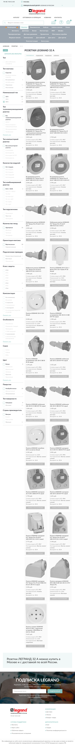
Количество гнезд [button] (10, 224)
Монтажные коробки (59, 34)
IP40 (7, 278)
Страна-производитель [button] (12, 410)
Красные (8, 374)
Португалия (9, 419)
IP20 (7, 270)
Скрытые (8, 72)
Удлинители (44, 34)
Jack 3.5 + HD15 (10, 191)
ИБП (53, 31)
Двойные (8, 230)
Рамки (68, 27)
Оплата (48, 714)
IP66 (7, 288)
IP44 (7, 283)
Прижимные (9, 261)
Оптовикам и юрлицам (32, 17)
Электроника (28, 37)
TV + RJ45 (9, 202)
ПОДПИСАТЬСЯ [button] (55, 691)
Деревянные (9, 369)
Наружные (9, 85)
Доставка (49, 712)
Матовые (8, 405)
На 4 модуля (9, 172)
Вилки (34, 31)
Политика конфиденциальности (56, 730)
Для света (51, 37)
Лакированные (10, 393)
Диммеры (25, 31)
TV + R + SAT (9, 199)
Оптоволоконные (11, 129)
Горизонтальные (11, 247)
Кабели (45, 27)
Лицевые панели (14, 37)
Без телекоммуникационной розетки (13, 117)
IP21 (7, 273)
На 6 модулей (10, 174)
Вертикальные (10, 244)
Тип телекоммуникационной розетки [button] (13, 109)
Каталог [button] (16, 17)
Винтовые (9, 258)
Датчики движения (30, 34)
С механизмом (10, 305)
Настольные (9, 87)
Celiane (8, 352)
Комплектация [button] (9, 293)
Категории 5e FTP (11, 155)
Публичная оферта (17, 730)
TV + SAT (8, 204)
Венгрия (8, 414)
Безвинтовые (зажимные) (13, 256)
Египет (8, 417)
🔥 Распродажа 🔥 (11, 27)
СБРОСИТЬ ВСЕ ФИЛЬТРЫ (13, 54)
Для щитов (62, 37)
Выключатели (35, 27)
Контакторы (44, 31)
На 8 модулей (10, 177)
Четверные (9, 235)
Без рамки (9, 300)
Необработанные (11, 388)
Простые (8, 216)
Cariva (7, 350)
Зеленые (8, 372)
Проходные (9, 218)
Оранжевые (9, 377)
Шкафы (60, 31)
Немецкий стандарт (12, 326)
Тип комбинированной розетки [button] (12, 184)
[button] (61, 22)
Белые (8, 364)
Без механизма (10, 297)
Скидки (48, 727)
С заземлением (10, 334)
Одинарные (9, 227)
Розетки (24, 27)
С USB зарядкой (10, 331)
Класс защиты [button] (9, 266)
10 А (7, 99)
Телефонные (9, 132)
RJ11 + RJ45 (9, 189)
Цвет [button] (5, 360)
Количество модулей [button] (11, 163)
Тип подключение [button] (10, 209)
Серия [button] (5, 346)
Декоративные (10, 391)
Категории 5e (10, 153)
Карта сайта (15, 727)
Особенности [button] (8, 320)
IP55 (7, 285)
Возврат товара (51, 717)
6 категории (9, 150)
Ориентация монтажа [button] (12, 240)
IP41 (7, 280)
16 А (7, 96)
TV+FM (8, 194)
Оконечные (9, 213)
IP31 (7, 275)
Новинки (47, 17)
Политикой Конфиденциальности (47, 695)
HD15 (7, 122)
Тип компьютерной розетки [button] (10, 140)
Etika (7, 355)
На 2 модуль (9, 169)
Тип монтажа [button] (8, 69)
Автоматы (15, 31)
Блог (47, 725)
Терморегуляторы (14, 34)
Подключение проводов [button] (13, 252)
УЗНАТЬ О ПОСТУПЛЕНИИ (35, 101)
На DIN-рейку (10, 82)
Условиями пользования (35, 697)
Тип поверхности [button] (10, 399)
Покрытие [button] (7, 384)
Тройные (8, 233)
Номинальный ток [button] (10, 93)
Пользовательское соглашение (21, 733)
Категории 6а (10, 158)
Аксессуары (45, 41)
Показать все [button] (7, 135)
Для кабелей (40, 37)
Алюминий (9, 366)
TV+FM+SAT (9, 196)
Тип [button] (4, 58)
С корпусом (9, 302)
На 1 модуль (9, 167)
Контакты (58, 17)
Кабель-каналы (57, 27)
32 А (7, 102)
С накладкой (10, 307)
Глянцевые (9, 402)
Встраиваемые (10, 80)
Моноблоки (9, 323)
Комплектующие (32, 41)
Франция (8, 422)
